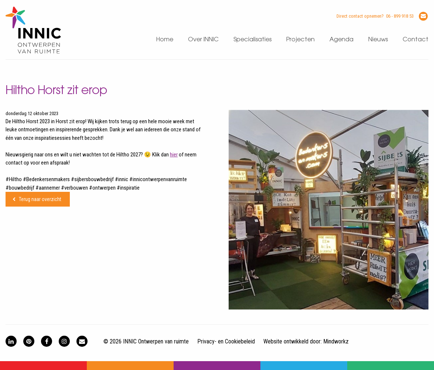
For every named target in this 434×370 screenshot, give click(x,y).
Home (164, 39)
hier (174, 154)
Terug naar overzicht (40, 199)
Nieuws (378, 39)
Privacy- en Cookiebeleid (226, 341)
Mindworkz (336, 341)
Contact (415, 39)
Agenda (341, 39)
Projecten (300, 39)
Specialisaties (252, 39)
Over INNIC (203, 39)
